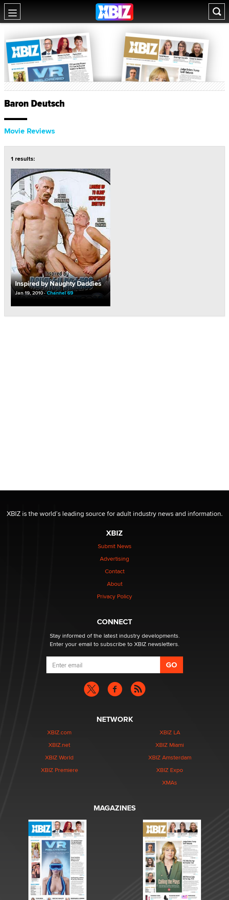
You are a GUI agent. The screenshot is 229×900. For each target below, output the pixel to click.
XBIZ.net (59, 745)
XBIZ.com (59, 732)
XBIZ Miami (169, 745)
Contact (115, 571)
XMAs (169, 782)
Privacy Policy (114, 596)
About (114, 583)
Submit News (115, 546)
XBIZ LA (170, 732)
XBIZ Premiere (59, 770)
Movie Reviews (29, 131)
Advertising (114, 558)
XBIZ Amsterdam (169, 757)
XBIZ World (59, 757)
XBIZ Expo (169, 770)
